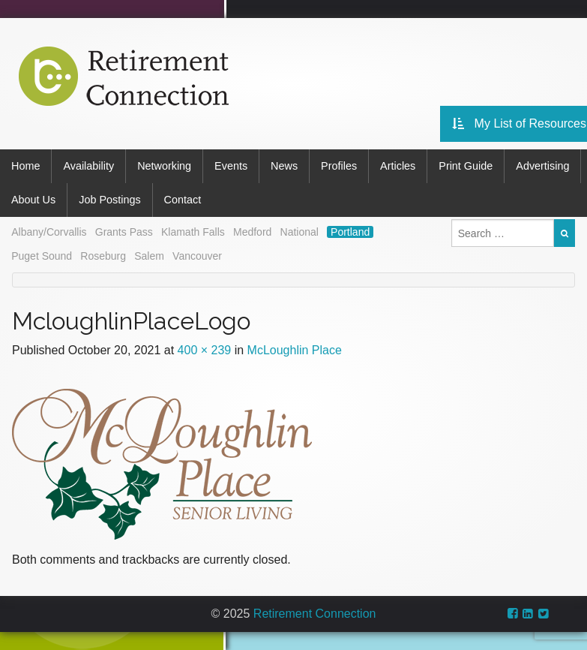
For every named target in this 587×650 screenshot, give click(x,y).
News (284, 166)
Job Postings (109, 200)
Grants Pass (124, 232)
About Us (33, 200)
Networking (164, 166)
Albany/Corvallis (48, 232)
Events (230, 166)
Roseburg (103, 256)
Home (25, 166)
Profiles (339, 166)
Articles (397, 166)
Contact (183, 200)
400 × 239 (205, 350)
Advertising (542, 166)
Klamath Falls (193, 232)
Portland (350, 232)
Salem (149, 256)
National (299, 232)
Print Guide (466, 166)
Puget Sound (41, 256)
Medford (252, 232)
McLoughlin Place (294, 350)
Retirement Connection (314, 613)
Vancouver (197, 256)
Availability (88, 166)
